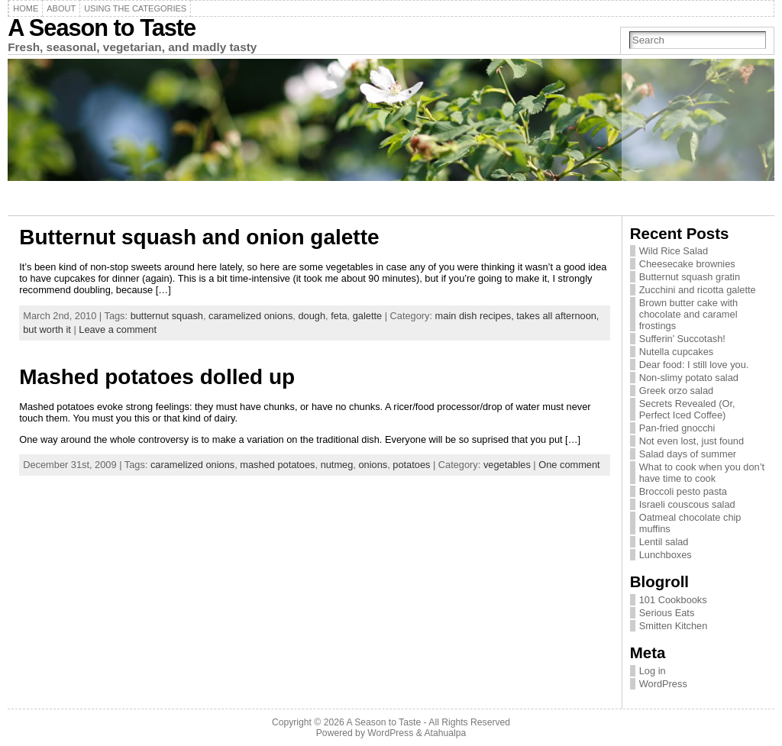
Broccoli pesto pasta (683, 491)
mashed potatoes (277, 464)
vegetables (507, 464)
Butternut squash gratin (689, 277)
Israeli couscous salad (687, 504)
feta (339, 315)
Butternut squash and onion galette (199, 237)
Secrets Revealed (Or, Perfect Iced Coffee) (687, 409)
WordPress (663, 683)
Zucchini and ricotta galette (697, 289)
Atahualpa (445, 733)
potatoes (411, 464)
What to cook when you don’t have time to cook (701, 472)
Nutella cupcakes (676, 351)
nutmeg (337, 464)
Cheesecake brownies (687, 264)
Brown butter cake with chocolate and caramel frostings (688, 314)
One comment (568, 464)
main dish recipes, (476, 315)
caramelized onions (250, 315)
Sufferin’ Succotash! (682, 338)
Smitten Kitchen (673, 625)
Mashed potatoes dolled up (157, 377)
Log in (652, 671)
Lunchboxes (665, 554)
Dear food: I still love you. (694, 364)
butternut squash (167, 315)
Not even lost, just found (691, 441)
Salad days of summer (687, 454)
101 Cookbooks (673, 600)
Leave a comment (118, 329)
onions (372, 464)
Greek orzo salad (676, 390)
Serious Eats (667, 612)
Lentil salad (664, 541)
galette (367, 315)
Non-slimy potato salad (688, 377)
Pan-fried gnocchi (677, 428)
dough (311, 315)
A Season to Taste (102, 28)
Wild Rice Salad (673, 251)
